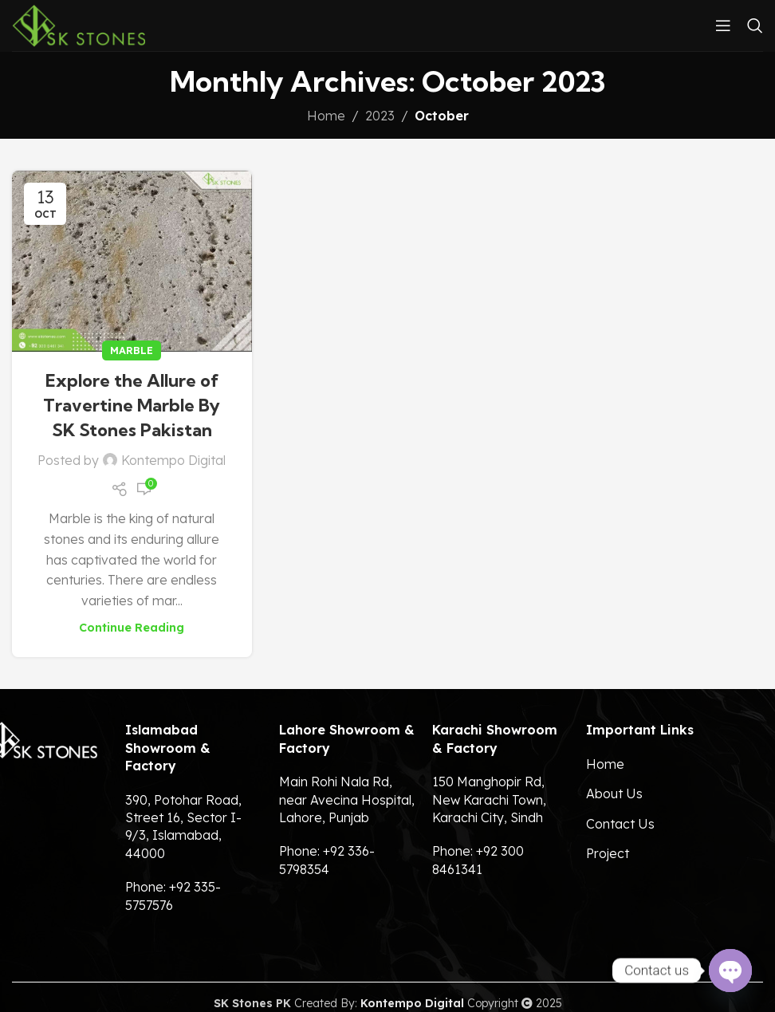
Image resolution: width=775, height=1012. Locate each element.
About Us (614, 793)
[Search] (755, 25)
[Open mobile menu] (723, 25)
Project (607, 853)
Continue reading (131, 627)
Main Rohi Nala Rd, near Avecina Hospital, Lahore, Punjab (347, 799)
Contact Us (620, 824)
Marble (131, 350)
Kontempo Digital (173, 460)
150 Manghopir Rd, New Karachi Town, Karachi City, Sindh (489, 799)
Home (326, 116)
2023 (380, 116)
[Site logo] (78, 24)
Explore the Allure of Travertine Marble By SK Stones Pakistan (131, 405)
